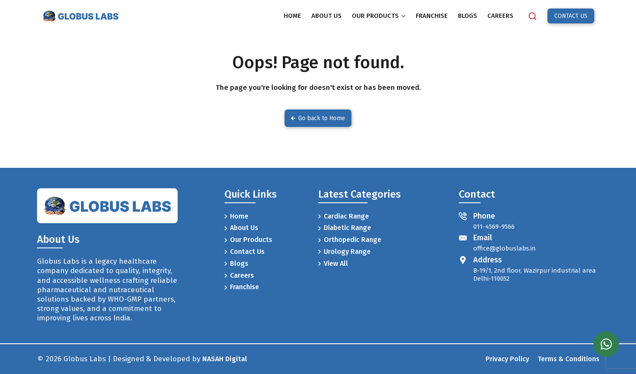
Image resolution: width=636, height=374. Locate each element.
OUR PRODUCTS (379, 16)
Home (236, 216)
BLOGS (467, 16)
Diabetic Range (344, 228)
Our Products (248, 240)
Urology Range (344, 251)
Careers (239, 275)
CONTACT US (570, 16)
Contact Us (244, 251)
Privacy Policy (507, 359)
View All (333, 263)
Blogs (236, 263)
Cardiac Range (343, 216)
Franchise (241, 287)
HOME (292, 16)
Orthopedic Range (349, 240)
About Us (241, 228)
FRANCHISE (432, 16)
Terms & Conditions (568, 359)
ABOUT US (326, 16)
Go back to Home (318, 118)
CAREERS (500, 16)
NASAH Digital (224, 359)
